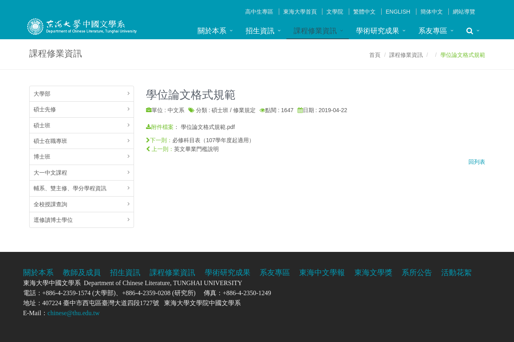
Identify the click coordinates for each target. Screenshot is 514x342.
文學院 (334, 11)
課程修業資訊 (315, 31)
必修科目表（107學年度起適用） (213, 140)
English (398, 11)
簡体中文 (431, 11)
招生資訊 (260, 31)
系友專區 (432, 31)
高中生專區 (259, 11)
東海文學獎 (373, 272)
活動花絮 (456, 272)
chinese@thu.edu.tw (74, 313)
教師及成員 (82, 272)
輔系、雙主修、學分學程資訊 (70, 188)
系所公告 (417, 272)
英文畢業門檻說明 (196, 149)
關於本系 (212, 31)
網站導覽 (464, 11)
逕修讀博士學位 (53, 220)
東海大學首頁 (300, 11)
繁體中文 (364, 11)
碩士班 (42, 125)
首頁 (374, 55)
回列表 (476, 162)
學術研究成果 (377, 31)
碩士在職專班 (50, 141)
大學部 (42, 94)
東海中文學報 (322, 272)
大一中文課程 (50, 172)
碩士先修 (45, 109)
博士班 (42, 156)
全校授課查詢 (50, 204)
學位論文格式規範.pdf (208, 127)
